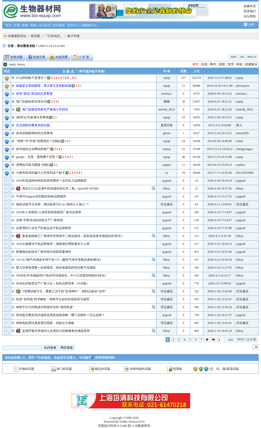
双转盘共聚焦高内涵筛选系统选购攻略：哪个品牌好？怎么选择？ (60, 315)
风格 (33, 25)
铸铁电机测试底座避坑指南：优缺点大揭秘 (45, 323)
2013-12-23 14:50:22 (220, 149)
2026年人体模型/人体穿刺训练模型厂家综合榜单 (48, 212)
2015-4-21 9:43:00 (219, 125)
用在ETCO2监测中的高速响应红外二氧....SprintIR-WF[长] (60, 188)
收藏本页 (250, 6)
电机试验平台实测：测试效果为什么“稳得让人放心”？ (52, 204)
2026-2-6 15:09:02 (219, 283)
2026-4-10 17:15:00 (219, 228)
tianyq (21, 64)
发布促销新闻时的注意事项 (34, 133)
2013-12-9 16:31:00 (219, 157)
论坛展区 (59, 25)
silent (239, 141)
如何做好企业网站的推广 (33, 149)
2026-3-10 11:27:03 (219, 267)
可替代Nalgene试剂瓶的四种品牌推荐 (41, 196)
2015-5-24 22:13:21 (219, 133)
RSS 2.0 (251, 57)
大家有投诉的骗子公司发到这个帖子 (40, 172)
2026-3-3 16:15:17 (219, 275)
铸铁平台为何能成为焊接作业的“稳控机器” (45, 307)
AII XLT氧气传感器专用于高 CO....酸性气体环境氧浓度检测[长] (58, 259)
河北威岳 (167, 204)
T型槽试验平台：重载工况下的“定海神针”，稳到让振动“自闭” (64, 291)
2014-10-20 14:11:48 (219, 85)
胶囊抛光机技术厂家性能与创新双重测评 (43, 252)
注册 (17, 25)
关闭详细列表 (104, 357)
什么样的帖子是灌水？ (31, 78)
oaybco (240, 165)
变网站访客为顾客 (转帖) (32, 165)
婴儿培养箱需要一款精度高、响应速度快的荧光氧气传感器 (56, 267)
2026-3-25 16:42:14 (219, 244)
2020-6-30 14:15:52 (219, 93)
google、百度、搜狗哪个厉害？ (37, 157)
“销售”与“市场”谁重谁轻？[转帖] (38, 141)
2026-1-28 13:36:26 (219, 307)
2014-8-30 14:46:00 (219, 141)
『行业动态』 (54, 36)
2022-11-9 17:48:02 (219, 78)
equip (12, 64)
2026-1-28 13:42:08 (219, 291)
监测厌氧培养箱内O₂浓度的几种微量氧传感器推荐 (56, 331)
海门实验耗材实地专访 (31, 101)
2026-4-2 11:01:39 (219, 236)
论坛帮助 (250, 16)
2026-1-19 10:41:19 (219, 331)
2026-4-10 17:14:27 (219, 220)
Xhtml (233, 57)
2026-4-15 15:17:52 (219, 196)
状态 (7, 71)
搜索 (25, 25)
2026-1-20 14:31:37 (219, 315)
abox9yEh (242, 133)
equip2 (166, 165)
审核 (239, 64)
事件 (213, 64)
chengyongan (244, 149)
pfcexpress (242, 85)
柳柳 (167, 101)
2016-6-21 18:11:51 (219, 101)
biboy (166, 188)
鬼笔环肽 (167, 125)
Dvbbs (123, 421)
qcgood (166, 180)
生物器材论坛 (17, 36)
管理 (231, 64)
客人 (239, 125)
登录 (8, 25)
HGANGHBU (245, 172)
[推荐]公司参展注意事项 (32, 117)
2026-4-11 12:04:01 (219, 204)
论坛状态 (44, 25)
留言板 (35, 36)
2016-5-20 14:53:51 (219, 117)
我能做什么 (89, 25)
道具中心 (73, 25)
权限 (222, 64)
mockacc (166, 93)
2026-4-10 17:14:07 (219, 212)
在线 (204, 64)
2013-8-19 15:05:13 (219, 165)
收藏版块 (251, 64)
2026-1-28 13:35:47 (219, 299)
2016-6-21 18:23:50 (219, 109)
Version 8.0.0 (136, 421)
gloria (166, 133)
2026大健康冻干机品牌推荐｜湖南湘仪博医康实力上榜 (52, 244)
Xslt (242, 57)
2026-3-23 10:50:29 (219, 259)
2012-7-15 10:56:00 (219, 172)
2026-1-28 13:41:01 (219, 323)
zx (166, 172)
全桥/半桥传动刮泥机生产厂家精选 (39, 220)
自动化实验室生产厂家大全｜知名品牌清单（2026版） (52, 283)
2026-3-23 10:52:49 (219, 252)
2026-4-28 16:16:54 (219, 180)
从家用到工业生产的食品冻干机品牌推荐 (43, 228)
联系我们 (250, 11)
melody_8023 (166, 109)
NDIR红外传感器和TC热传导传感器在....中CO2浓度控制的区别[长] (61, 275)
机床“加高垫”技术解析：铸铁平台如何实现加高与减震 (52, 299)
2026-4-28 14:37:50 (219, 188)
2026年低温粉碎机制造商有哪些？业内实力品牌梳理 (51, 180)
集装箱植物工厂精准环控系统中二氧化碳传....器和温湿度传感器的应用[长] (72, 236)
